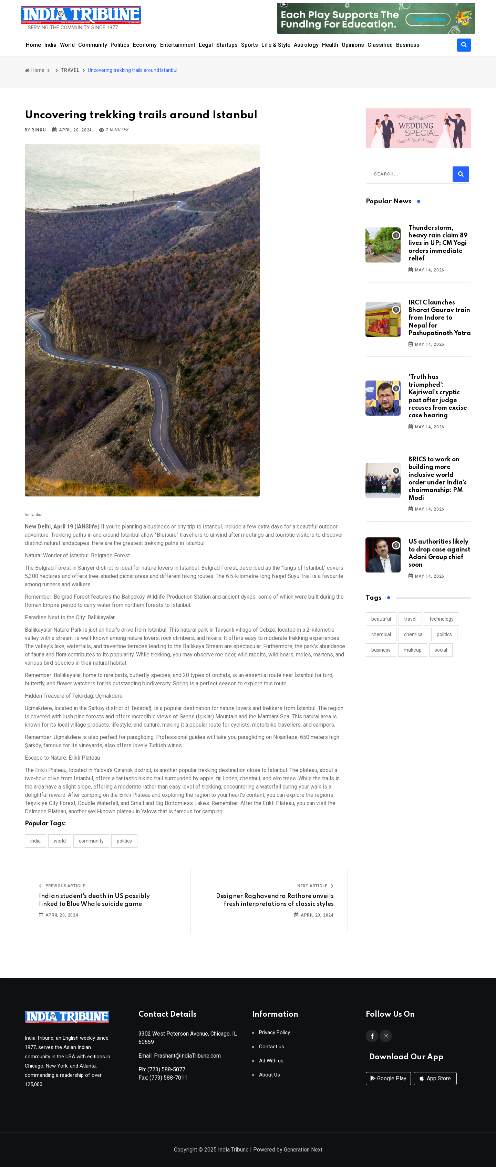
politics (444, 634)
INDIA (35, 841)
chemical (381, 634)
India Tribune (233, 1150)
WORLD (60, 841)
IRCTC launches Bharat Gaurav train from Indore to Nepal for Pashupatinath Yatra (440, 318)
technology (442, 619)
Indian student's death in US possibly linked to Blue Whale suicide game (94, 900)
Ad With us (271, 1065)
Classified (380, 45)
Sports (249, 45)
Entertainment (177, 45)
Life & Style (275, 45)
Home (33, 45)
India (50, 45)
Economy (145, 45)
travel (410, 619)
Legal (206, 45)
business (381, 650)
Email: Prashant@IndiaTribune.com (179, 1060)
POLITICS (124, 841)
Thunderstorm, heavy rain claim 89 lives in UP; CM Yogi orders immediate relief (438, 243)
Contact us (271, 1051)
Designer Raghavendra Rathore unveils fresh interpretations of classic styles (275, 900)
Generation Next (303, 1150)
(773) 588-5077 (166, 1074)
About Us (269, 1079)
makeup (413, 650)
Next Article (315, 886)
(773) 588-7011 (168, 1082)
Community (92, 45)
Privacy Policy (274, 1037)
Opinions (353, 45)
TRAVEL (70, 70)
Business (408, 45)
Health (330, 45)
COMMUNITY (91, 841)
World (67, 45)
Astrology (306, 45)
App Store (435, 1088)
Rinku (38, 130)
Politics (120, 45)
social (441, 650)
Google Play (388, 1088)
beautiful (381, 619)
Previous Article (62, 886)
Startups (227, 45)
